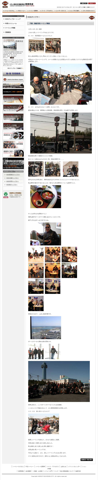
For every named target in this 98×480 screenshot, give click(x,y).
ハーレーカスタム (18, 466)
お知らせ (63, 466)
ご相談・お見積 (37, 471)
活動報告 (8, 32)
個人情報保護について (67, 471)
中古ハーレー (30, 466)
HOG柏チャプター (11, 184)
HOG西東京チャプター (13, 174)
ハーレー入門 (48, 471)
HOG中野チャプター (12, 181)
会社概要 (28, 471)
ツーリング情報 (10, 28)
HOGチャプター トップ (12, 19)
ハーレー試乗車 (40, 466)
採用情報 (21, 471)
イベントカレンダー (74, 466)
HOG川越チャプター (12, 178)
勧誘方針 (78, 471)
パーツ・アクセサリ (53, 466)
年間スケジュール (11, 23)
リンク (56, 471)
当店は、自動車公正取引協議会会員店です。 (15, 196)
